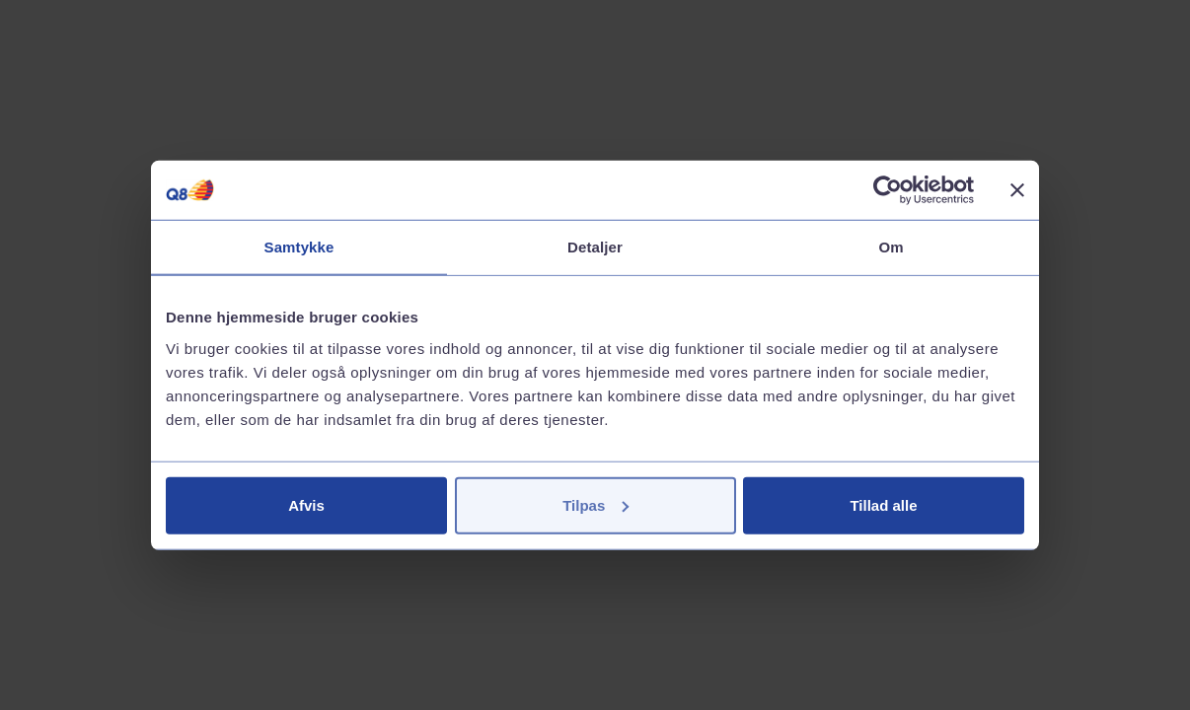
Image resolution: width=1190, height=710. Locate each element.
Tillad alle (883, 504)
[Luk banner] (1017, 190)
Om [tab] (890, 247)
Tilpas (595, 504)
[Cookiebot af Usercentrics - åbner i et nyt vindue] (887, 190)
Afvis (306, 504)
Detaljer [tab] (595, 247)
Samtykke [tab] (299, 247)
